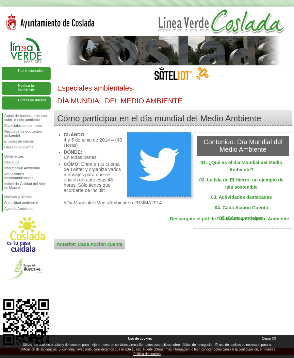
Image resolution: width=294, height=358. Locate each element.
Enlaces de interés (19, 141)
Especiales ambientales (23, 126)
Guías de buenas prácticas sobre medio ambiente (25, 118)
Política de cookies (146, 354)
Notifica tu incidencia (26, 87)
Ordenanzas (14, 156)
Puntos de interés (32, 100)
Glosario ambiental (19, 147)
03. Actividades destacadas (241, 197)
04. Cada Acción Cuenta (241, 207)
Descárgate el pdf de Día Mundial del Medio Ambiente (229, 218)
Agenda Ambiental (18, 209)
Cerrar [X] (269, 338)
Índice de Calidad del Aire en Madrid (24, 186)
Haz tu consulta (30, 71)
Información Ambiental (22, 168)
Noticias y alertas (18, 197)
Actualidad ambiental (21, 203)
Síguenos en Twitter (16, 289)
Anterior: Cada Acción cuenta (89, 244)
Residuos (11, 162)
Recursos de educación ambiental (23, 133)
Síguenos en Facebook (5, 289)
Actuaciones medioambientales (18, 176)
